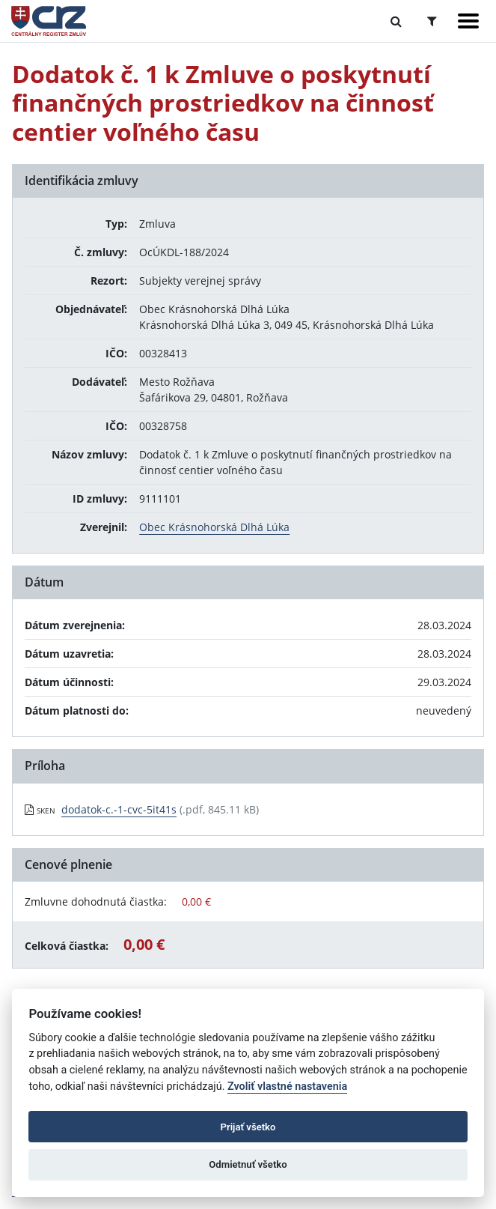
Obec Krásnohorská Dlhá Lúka (214, 527)
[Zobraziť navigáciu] (468, 21)
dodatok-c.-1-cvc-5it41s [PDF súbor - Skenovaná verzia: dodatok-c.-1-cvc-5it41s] (119, 809)
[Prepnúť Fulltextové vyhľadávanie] (396, 21)
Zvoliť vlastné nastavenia (287, 1086)
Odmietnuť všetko (248, 1164)
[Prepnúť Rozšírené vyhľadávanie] (432, 21)
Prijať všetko (248, 1127)
